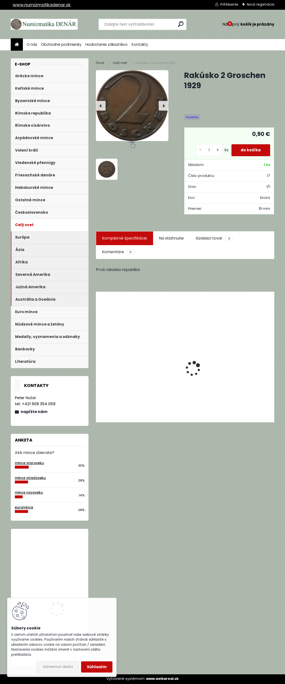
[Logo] (44, 24)
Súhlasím (97, 667)
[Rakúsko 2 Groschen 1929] (132, 105)
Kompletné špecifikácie (124, 238)
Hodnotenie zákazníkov (106, 44)
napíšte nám (34, 411)
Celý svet (120, 62)
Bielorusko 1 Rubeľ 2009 (63, 552)
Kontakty (140, 44)
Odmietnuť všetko (58, 667)
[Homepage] (17, 44)
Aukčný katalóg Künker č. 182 (123, 383)
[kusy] (207, 150)
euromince (24, 507)
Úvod (100, 62)
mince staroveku (29, 463)
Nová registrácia (260, 4)
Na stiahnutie (171, 238)
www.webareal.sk (162, 678)
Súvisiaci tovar (214, 238)
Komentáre (118, 252)
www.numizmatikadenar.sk (42, 5)
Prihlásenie (229, 4)
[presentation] (101, 106)
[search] (181, 24)
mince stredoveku (30, 478)
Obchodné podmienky (61, 44)
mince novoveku (29, 492)
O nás (32, 44)
